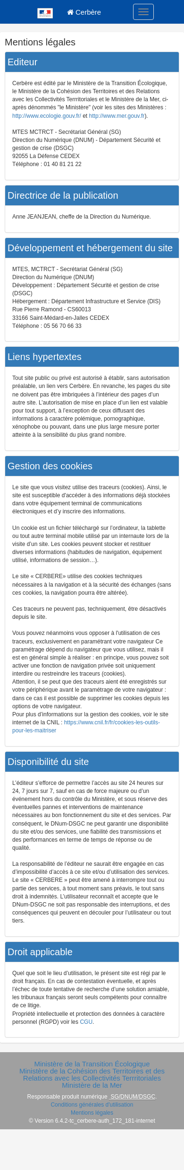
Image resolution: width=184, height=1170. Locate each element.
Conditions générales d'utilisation (91, 1104)
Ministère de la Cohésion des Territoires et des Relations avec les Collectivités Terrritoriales (92, 1074)
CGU (86, 1022)
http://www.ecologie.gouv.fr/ (46, 116)
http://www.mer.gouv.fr (117, 116)
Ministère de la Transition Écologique (92, 1064)
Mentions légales (92, 1112)
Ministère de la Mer (92, 1085)
